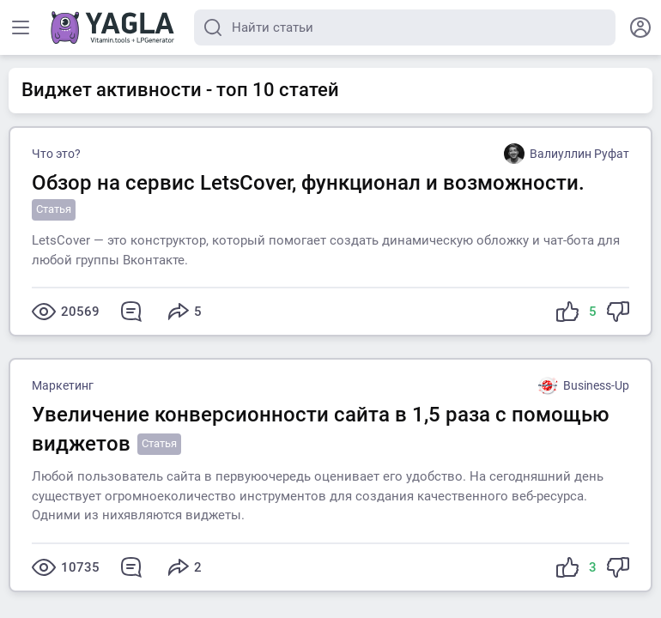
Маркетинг (63, 385)
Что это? (56, 154)
